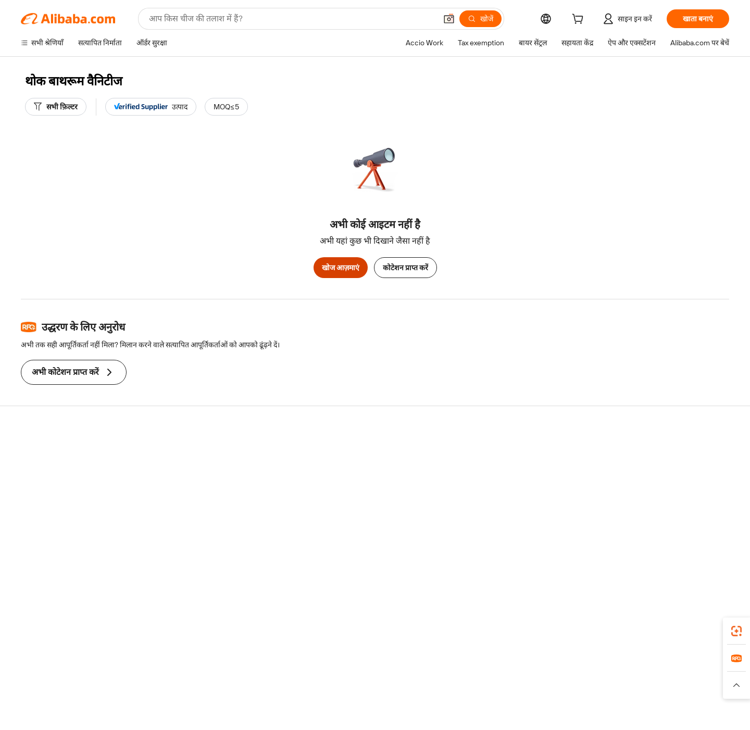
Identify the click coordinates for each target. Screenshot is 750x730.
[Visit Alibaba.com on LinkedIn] (645, 554)
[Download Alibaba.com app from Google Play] (694, 636)
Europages (540, 682)
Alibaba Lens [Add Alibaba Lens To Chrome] (62, 636)
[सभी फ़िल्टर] (55, 107)
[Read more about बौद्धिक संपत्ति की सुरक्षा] (375, 698)
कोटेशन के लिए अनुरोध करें (359, 453)
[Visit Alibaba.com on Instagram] (676, 554)
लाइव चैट (33, 473)
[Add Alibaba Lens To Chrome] (150, 636)
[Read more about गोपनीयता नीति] (435, 698)
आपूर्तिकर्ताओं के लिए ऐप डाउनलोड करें (525, 532)
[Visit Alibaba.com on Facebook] (629, 554)
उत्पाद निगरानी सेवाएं (200, 532)
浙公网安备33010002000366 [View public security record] (545, 714)
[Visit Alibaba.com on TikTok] (707, 554)
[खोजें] (480, 18)
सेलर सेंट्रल (487, 473)
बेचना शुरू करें (493, 453)
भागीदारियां (489, 513)
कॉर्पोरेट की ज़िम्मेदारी (653, 473)
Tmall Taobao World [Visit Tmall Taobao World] (310, 682)
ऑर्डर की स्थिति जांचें (48, 493)
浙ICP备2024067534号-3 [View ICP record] (641, 714)
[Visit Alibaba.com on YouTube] (692, 554)
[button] (449, 18)
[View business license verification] (469, 714)
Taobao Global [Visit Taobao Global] (432, 682)
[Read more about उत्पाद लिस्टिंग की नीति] (305, 698)
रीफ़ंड (28, 513)
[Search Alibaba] (291, 18)
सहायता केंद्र (37, 453)
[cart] (580, 20)
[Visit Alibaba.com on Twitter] (661, 554)
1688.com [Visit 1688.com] (254, 682)
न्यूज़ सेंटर (637, 493)
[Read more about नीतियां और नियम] (201, 698)
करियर (634, 513)
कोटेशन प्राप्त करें (405, 267)
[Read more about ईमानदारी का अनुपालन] (541, 698)
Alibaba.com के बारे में (657, 453)
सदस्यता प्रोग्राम (342, 473)
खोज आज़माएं (340, 267)
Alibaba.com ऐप (448, 636)
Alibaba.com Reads (353, 513)
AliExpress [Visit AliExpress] (212, 682)
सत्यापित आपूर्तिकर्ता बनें (506, 493)
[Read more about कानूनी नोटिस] (249, 698)
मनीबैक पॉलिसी (193, 473)
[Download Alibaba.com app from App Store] (617, 636)
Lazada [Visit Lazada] (389, 682)
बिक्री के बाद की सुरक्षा (201, 513)
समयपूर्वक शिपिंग (195, 493)
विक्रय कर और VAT (349, 493)
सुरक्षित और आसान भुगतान (208, 453)
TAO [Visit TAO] (470, 682)
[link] (736, 631)
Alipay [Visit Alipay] (359, 682)
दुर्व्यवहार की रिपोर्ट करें (51, 532)
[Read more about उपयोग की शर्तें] (483, 698)
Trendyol (500, 682)
